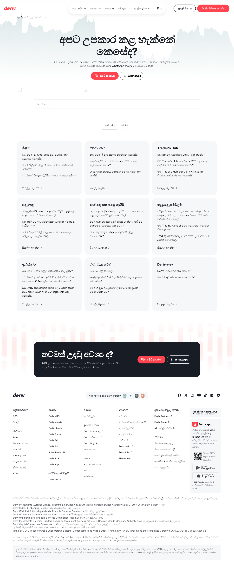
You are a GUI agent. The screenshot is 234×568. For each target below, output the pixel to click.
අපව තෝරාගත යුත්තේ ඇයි (132, 422)
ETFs (15, 473)
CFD (15, 416)
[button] (79, 8)
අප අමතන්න (125, 434)
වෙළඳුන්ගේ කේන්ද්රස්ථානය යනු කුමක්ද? (181, 154)
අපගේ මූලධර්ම (126, 428)
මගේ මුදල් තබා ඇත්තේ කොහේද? (176, 277)
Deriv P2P (53, 458)
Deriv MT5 (53, 416)
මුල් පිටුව (21, 17)
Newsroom (124, 458)
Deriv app (53, 464)
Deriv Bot (53, 446)
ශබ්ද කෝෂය (90, 449)
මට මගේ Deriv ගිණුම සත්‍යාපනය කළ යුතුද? (47, 271)
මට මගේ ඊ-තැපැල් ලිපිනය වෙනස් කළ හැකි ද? (49, 175)
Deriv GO (53, 440)
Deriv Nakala (55, 422)
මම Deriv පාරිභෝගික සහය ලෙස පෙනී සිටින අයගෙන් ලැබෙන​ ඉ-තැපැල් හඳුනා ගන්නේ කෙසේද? (48, 291)
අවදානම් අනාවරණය (64, 537)
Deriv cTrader (55, 428)
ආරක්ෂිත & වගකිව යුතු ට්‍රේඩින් (169, 461)
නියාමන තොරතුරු (163, 443)
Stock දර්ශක (19, 455)
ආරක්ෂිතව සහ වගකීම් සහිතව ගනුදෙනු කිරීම (102, 537)
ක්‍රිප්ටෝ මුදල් (19, 467)
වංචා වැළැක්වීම (162, 467)
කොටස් (17, 449)
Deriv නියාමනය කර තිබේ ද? (173, 271)
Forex (16, 437)
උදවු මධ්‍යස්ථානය (92, 464)
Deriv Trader (55, 434)
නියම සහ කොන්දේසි (165, 449)
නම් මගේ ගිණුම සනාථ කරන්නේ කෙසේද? (114, 154)
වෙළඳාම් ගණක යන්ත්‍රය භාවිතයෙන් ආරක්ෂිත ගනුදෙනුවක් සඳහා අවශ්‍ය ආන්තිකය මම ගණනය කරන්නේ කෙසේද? (184, 215)
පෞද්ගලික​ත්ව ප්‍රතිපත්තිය (166, 455)
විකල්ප (16, 422)
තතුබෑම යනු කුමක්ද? (101, 271)
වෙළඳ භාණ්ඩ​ (19, 461)
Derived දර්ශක (20, 443)
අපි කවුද (123, 416)
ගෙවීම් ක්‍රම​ (89, 416)
